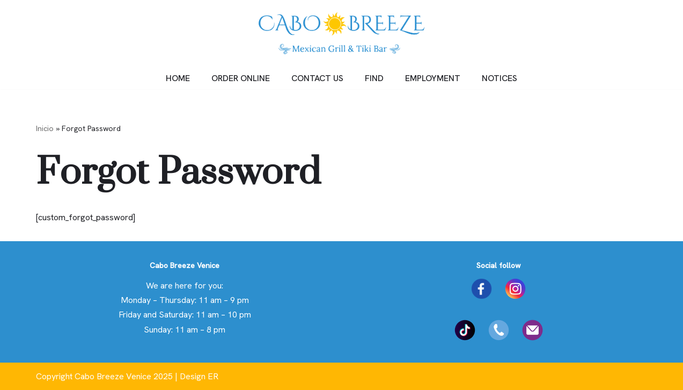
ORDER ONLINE (240, 78)
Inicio (45, 128)
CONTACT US (317, 78)
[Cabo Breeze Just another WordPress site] (342, 33)
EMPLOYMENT (432, 78)
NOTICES (499, 78)
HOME (178, 78)
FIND (374, 78)
